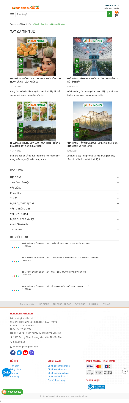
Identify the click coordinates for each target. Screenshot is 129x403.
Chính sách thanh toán (59, 366)
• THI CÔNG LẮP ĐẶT (61, 304)
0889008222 (112, 5)
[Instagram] (31, 352)
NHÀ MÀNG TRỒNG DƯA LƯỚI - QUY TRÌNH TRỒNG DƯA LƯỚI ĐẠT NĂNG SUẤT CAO (35, 144)
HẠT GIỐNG (16, 177)
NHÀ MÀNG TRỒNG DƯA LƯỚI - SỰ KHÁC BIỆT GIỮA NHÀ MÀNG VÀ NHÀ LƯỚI (92, 144)
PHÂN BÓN (15, 193)
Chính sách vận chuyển (59, 373)
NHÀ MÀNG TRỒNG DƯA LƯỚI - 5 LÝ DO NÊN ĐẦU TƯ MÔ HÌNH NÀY (92, 80)
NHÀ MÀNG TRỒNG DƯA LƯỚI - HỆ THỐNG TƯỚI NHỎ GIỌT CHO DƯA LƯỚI (55, 286)
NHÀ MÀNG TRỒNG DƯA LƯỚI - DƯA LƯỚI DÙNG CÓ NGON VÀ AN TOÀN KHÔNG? (35, 80)
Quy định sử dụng (56, 380)
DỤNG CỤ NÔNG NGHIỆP (22, 219)
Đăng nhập (15, 369)
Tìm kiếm (14, 366)
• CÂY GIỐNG (79, 304)
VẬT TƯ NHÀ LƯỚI (19, 214)
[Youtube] (25, 352)
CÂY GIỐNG (15, 188)
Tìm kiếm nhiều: (27, 304)
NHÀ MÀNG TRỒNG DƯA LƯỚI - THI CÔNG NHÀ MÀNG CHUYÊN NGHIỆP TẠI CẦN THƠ (60, 258)
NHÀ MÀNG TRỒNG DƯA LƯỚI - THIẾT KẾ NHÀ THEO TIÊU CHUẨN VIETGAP (56, 243)
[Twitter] (19, 352)
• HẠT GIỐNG (43, 304)
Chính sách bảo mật (57, 369)
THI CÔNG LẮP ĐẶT (19, 182)
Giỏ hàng (14, 376)
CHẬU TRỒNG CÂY (19, 224)
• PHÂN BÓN (93, 304)
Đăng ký (14, 373)
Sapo (87, 396)
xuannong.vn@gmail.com (25, 346)
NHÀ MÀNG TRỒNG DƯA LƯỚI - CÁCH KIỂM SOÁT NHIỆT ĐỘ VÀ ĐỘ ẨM (54, 272)
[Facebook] (13, 352)
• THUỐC (106, 304)
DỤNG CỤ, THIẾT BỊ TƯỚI (22, 203)
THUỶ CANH (16, 229)
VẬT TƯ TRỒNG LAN (20, 209)
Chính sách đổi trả (57, 376)
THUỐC (13, 198)
